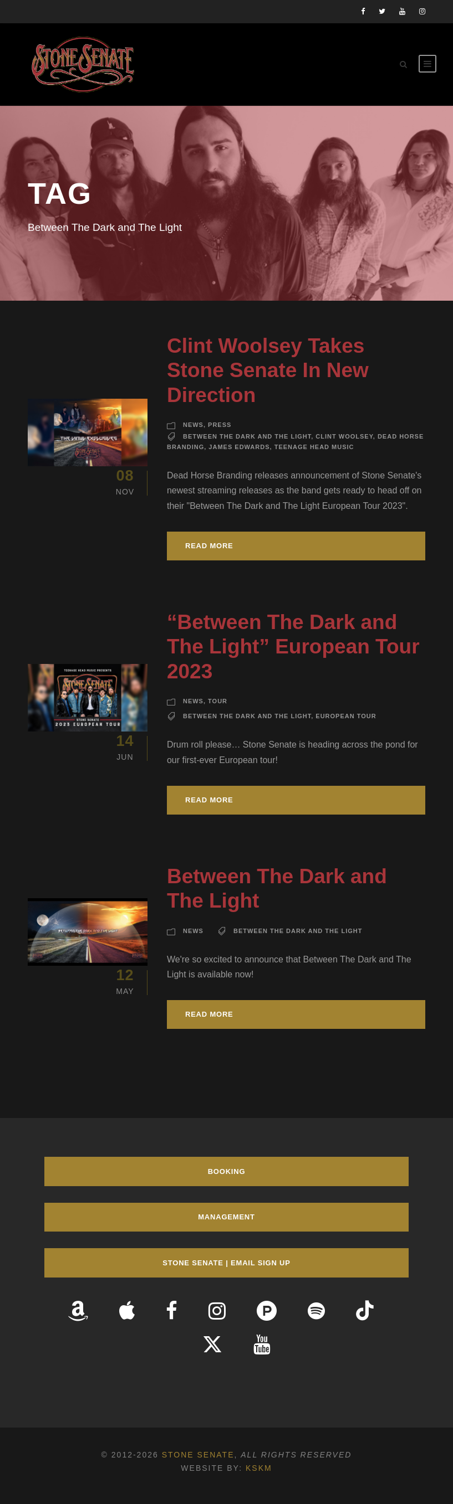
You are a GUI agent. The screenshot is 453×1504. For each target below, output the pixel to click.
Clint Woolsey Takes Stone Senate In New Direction (268, 370)
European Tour (345, 716)
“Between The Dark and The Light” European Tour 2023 (293, 647)
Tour (217, 701)
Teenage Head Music (314, 447)
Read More (209, 546)
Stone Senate (198, 1454)
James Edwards (238, 447)
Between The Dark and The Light (247, 436)
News (193, 424)
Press (219, 424)
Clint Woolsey (344, 436)
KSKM (259, 1468)
